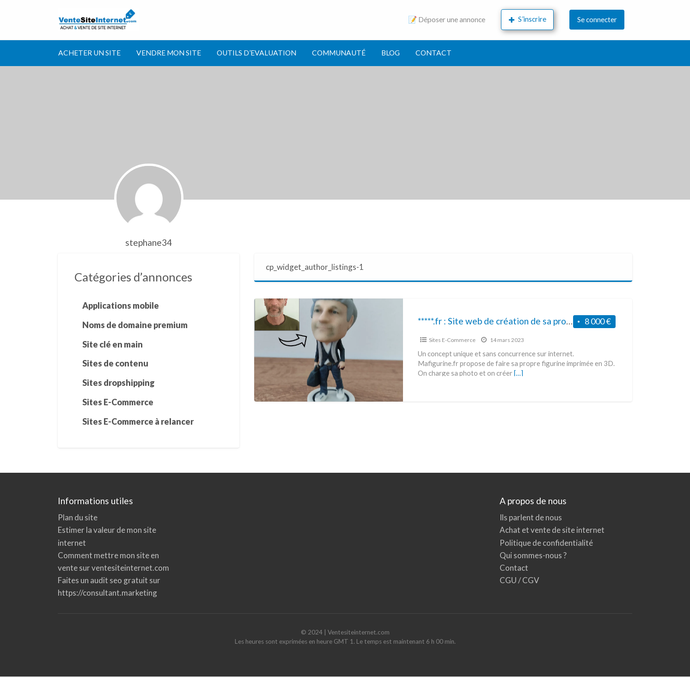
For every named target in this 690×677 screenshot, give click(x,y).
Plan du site (78, 517)
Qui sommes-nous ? (533, 555)
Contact (514, 568)
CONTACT (433, 53)
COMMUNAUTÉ (339, 53)
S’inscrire (528, 19)
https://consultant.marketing (107, 593)
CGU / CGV (519, 580)
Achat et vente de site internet (552, 530)
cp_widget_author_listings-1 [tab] (315, 267)
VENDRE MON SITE (168, 53)
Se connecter (597, 19)
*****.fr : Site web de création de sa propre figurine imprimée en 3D (547, 321)
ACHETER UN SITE (89, 53)
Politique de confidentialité (546, 543)
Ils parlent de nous (531, 517)
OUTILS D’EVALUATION (256, 53)
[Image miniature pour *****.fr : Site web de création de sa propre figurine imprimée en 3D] (328, 350)
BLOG (390, 53)
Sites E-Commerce (452, 339)
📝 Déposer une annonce (446, 19)
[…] (518, 373)
